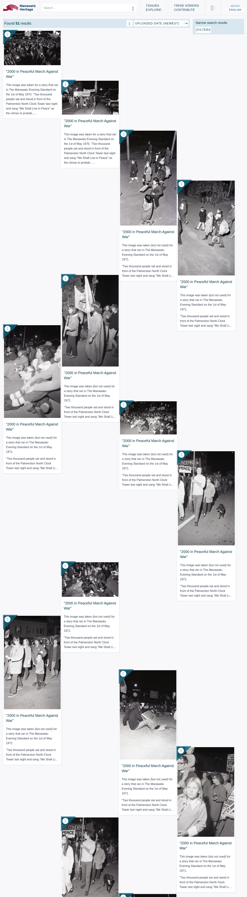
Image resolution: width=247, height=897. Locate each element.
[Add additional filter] (218, 71)
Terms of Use (18, 881)
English (235, 9)
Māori (235, 6)
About (11, 877)
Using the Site (19, 885)
